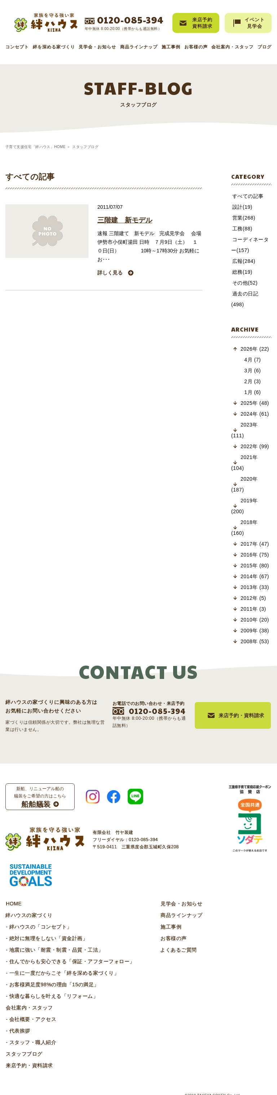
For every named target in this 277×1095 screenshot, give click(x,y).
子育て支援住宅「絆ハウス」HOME (35, 147)
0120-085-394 (130, 19)
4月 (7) (251, 349)
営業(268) (242, 218)
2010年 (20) (255, 609)
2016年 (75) (255, 544)
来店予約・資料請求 (29, 1054)
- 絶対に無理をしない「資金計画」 (46, 927)
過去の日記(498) (250, 294)
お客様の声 (196, 46)
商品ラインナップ (139, 46)
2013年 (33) (255, 576)
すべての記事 (247, 196)
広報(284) (242, 261)
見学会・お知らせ (97, 46)
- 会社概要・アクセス (30, 1008)
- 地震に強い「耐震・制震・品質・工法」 (54, 939)
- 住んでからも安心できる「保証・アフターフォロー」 (70, 950)
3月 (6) (251, 360)
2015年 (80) (255, 555)
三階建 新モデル (126, 220)
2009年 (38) (255, 620)
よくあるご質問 (177, 939)
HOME (13, 893)
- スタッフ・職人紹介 (30, 1031)
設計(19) (241, 207)
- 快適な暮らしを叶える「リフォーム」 (51, 985)
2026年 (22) (255, 338)
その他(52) (243, 283)
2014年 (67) (255, 565)
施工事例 (171, 46)
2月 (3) (251, 370)
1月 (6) (251, 381)
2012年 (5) (253, 587)
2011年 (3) (253, 598)
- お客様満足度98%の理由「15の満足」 (52, 974)
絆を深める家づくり (54, 46)
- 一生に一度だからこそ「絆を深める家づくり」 (62, 962)
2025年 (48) (255, 392)
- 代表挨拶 (17, 1020)
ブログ (265, 46)
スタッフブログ (23, 1043)
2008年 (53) (255, 630)
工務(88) (241, 228)
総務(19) (241, 272)
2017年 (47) (255, 533)
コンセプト (17, 46)
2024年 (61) (255, 403)
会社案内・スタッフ (232, 46)
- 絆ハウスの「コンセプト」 (38, 916)
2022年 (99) (255, 435)
